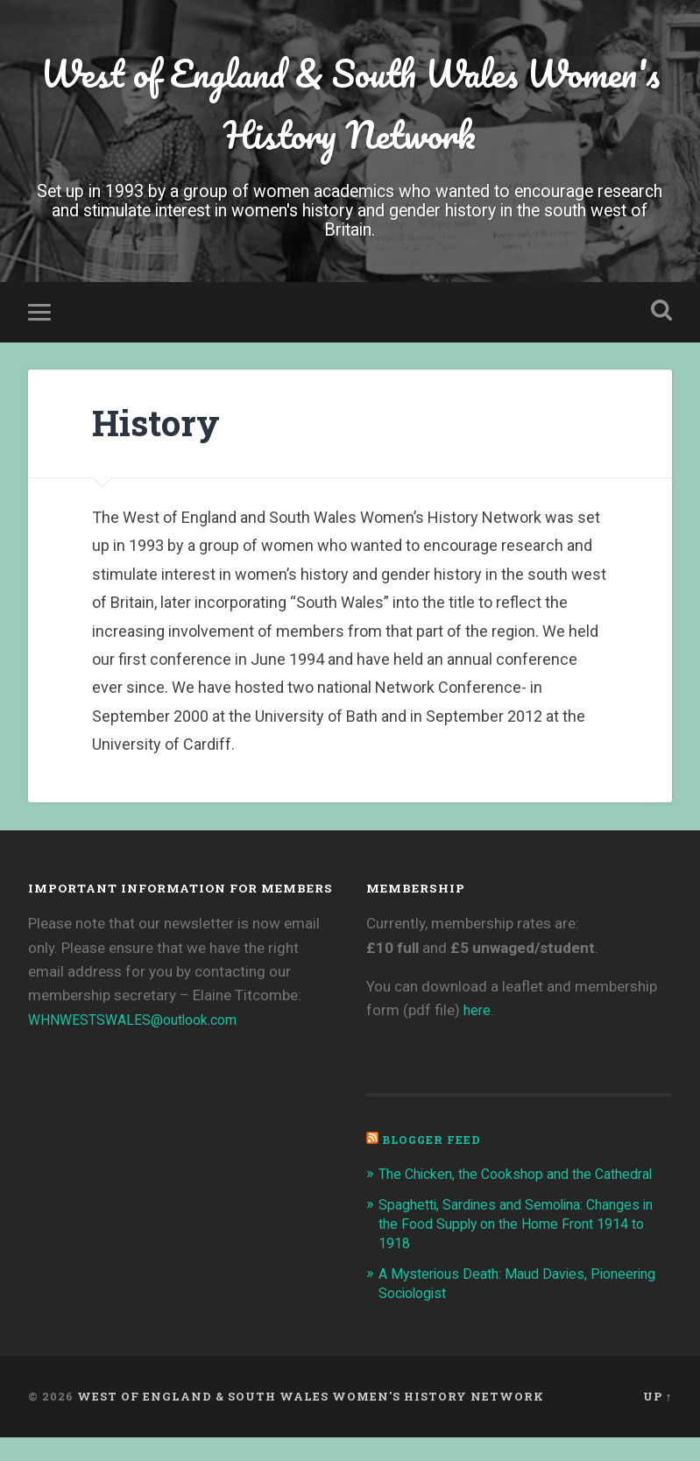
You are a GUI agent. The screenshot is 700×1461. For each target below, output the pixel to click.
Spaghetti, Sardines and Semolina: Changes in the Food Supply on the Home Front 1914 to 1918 (522, 1247)
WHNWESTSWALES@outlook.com (142, 1024)
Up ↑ (657, 1420)
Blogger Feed (433, 1144)
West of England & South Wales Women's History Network (349, 106)
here (477, 1015)
